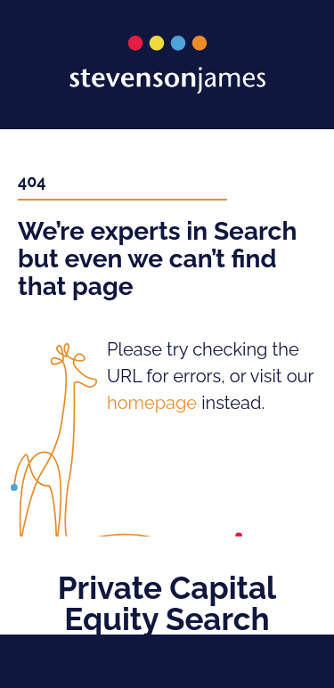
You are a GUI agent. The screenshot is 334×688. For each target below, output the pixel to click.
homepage (152, 403)
